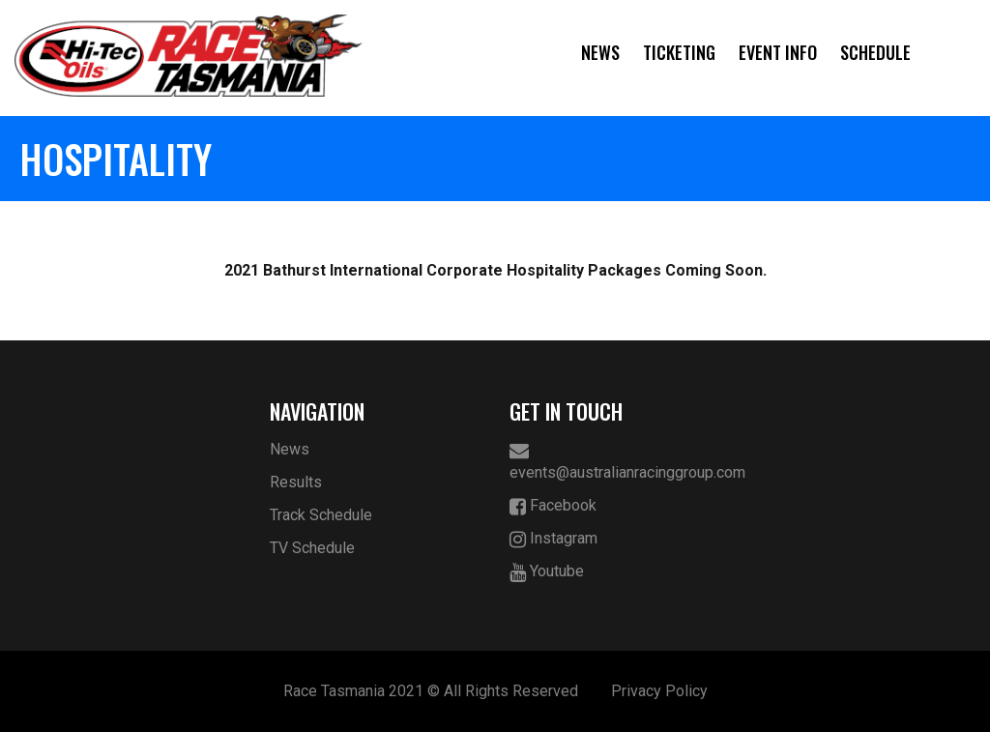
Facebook (553, 506)
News (600, 52)
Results (296, 482)
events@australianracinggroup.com (615, 461)
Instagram (553, 539)
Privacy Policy (659, 691)
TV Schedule (312, 548)
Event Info (778, 52)
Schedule (875, 52)
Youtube (547, 572)
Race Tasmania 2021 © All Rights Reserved (430, 691)
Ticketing (679, 52)
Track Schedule (321, 515)
